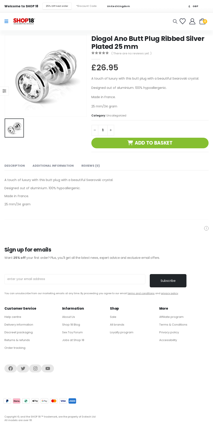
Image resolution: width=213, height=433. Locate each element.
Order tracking (14, 348)
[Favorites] (183, 21)
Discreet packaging (18, 332)
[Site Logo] (24, 21)
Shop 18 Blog (71, 324)
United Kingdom (116, 6)
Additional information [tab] (53, 166)
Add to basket (154, 142)
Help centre (12, 317)
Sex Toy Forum (72, 332)
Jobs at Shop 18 (73, 340)
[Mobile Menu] (7, 21)
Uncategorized (116, 115)
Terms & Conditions (173, 324)
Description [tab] (14, 166)
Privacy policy (169, 332)
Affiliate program (171, 317)
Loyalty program (121, 332)
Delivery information (18, 324)
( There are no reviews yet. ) (131, 53)
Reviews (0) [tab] (90, 166)
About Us (68, 317)
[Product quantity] (103, 130)
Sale (113, 317)
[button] (175, 21)
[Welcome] (193, 21)
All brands (117, 324)
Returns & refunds (17, 340)
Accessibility (168, 340)
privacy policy (169, 293)
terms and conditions (141, 293)
